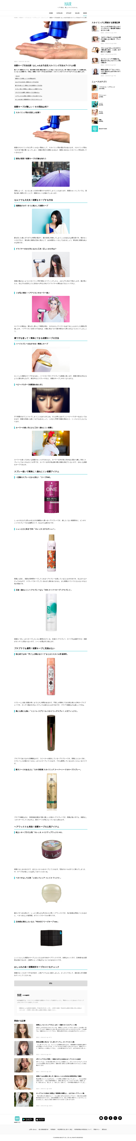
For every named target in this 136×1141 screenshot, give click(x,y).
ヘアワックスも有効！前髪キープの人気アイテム (28, 96)
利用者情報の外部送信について (83, 1129)
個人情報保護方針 (43, 1129)
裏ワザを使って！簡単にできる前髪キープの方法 (28, 85)
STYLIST (68, 13)
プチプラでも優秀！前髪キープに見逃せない (27, 92)
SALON (77, 13)
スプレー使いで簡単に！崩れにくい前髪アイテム (28, 89)
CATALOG (59, 13)
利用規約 (53, 1129)
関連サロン (97, 1129)
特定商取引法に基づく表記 (65, 1129)
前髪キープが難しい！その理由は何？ (25, 78)
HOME (51, 13)
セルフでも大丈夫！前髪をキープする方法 (26, 82)
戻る (50, 983)
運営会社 (104, 1129)
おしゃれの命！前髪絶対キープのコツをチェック (28, 99)
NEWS (85, 13)
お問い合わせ (33, 1129)
